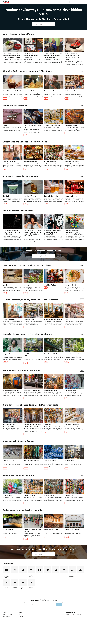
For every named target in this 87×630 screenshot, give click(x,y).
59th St (46, 502)
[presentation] (76, 2)
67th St (46, 537)
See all (81, 34)
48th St (66, 361)
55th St (46, 169)
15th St (45, 98)
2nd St (66, 397)
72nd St (25, 134)
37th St (5, 98)
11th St (25, 169)
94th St (46, 397)
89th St (25, 363)
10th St (5, 133)
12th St (25, 292)
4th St (25, 327)
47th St (66, 169)
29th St (66, 432)
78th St (5, 432)
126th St (26, 434)
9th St (4, 292)
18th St (45, 133)
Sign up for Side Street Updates (43, 600)
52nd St (66, 203)
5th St (66, 292)
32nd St (66, 133)
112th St (66, 502)
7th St (45, 287)
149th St (5, 361)
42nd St (5, 468)
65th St (5, 397)
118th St (5, 169)
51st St (45, 361)
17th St (25, 502)
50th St (46, 327)
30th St (25, 203)
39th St (5, 203)
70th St (66, 98)
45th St (25, 98)
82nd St (66, 327)
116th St (25, 468)
